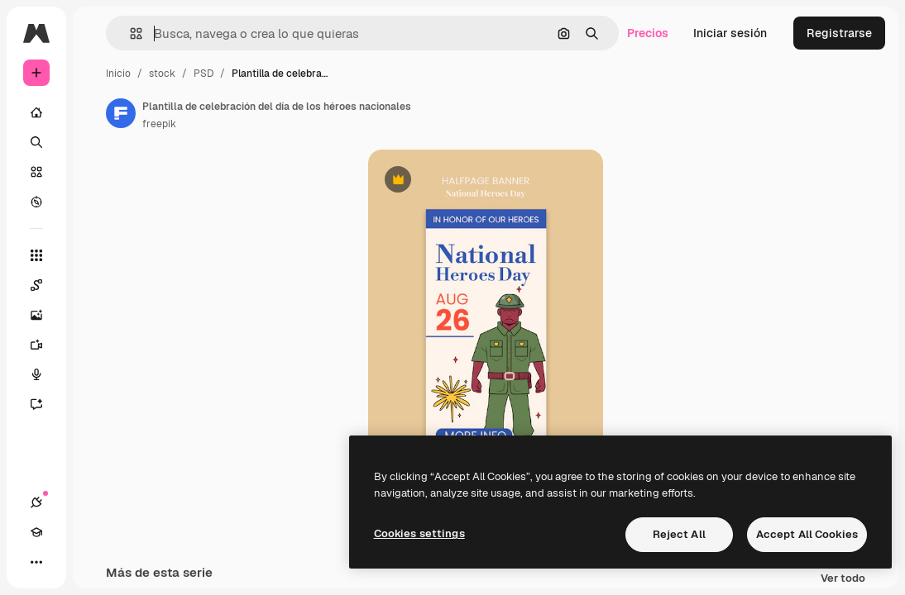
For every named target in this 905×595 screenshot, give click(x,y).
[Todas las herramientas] (36, 255)
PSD (203, 73)
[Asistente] (44, 404)
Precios (647, 33)
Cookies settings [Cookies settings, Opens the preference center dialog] (419, 533)
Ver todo (843, 579)
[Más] (36, 562)
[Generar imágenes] (44, 315)
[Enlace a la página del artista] (121, 113)
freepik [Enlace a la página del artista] (159, 124)
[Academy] (36, 532)
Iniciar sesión (730, 33)
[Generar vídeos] (44, 344)
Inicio (118, 73)
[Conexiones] (36, 502)
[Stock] (36, 172)
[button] (129, 33)
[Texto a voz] (44, 374)
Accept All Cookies (807, 534)
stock (162, 73)
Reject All (679, 534)
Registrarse (839, 33)
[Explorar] (36, 201)
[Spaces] (44, 285)
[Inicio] (36, 112)
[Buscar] (36, 142)
